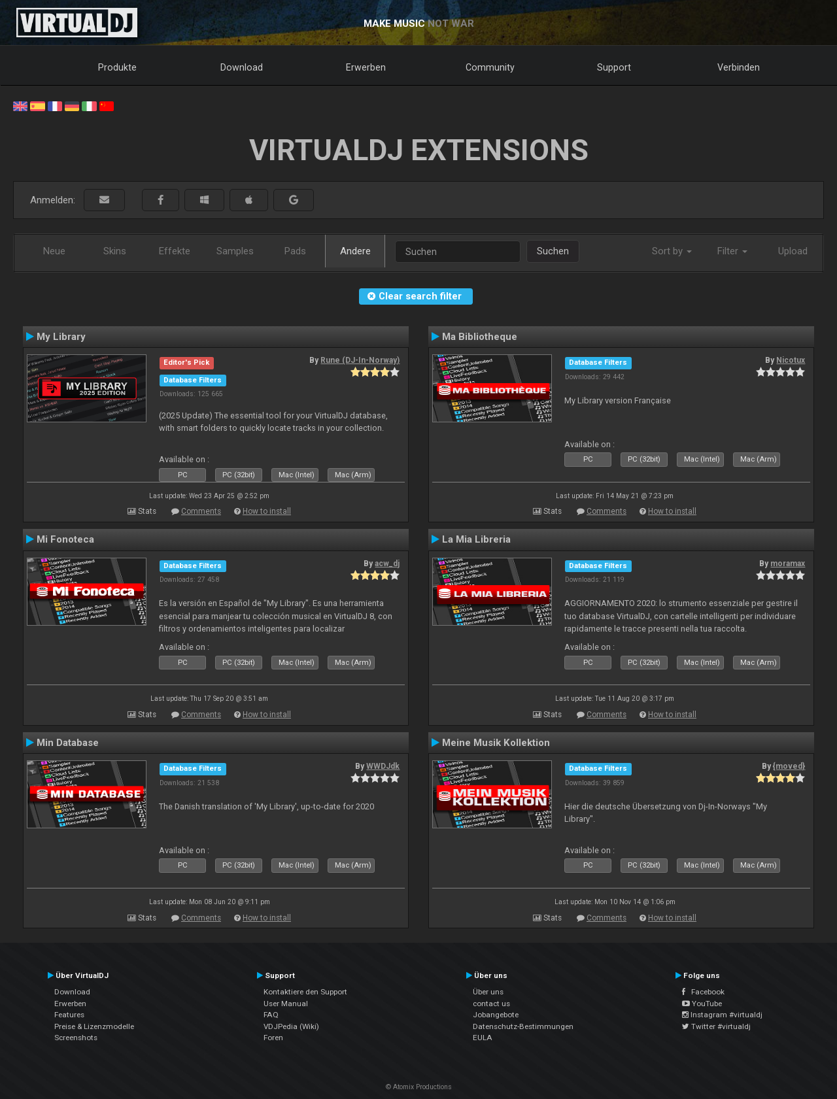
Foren (273, 1037)
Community (490, 67)
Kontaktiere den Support (305, 991)
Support (614, 67)
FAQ (271, 1014)
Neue (54, 251)
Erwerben (366, 67)
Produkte (117, 67)
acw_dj (387, 563)
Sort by (672, 251)
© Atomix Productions (419, 1087)
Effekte (174, 251)
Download (241, 67)
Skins (114, 251)
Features (69, 1014)
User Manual (286, 1003)
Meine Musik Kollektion (496, 743)
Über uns (488, 991)
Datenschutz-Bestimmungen (523, 1026)
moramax (787, 563)
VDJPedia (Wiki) (291, 1026)
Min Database (68, 743)
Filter (732, 251)
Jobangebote (496, 1014)
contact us (491, 1003)
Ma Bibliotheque (479, 337)
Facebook (703, 991)
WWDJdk (383, 766)
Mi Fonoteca (65, 539)
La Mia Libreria (476, 539)
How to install (267, 511)
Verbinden (738, 67)
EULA (482, 1037)
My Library (61, 337)
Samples (235, 251)
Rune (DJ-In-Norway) (360, 360)
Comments (201, 511)
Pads (295, 251)
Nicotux (790, 360)
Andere (355, 251)
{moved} (789, 766)
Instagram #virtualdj (722, 1014)
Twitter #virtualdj (716, 1026)
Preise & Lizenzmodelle (94, 1026)
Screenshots (75, 1037)
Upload (793, 251)
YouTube (702, 1003)
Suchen (553, 251)
